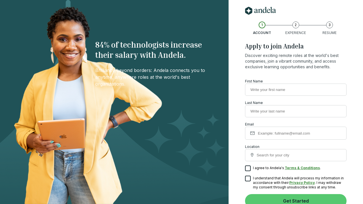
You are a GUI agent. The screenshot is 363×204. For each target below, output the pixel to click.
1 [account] (262, 25)
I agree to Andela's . (283, 168)
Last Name (254, 103)
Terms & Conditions (302, 168)
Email (249, 124)
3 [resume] (329, 25)
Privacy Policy (302, 182)
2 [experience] (296, 25)
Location (296, 152)
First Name (254, 81)
